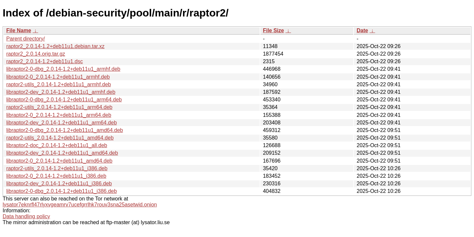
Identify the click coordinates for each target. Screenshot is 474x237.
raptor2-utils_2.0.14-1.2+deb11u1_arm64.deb (59, 107)
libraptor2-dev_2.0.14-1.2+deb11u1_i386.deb (59, 183)
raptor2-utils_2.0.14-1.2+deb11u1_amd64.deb (60, 138)
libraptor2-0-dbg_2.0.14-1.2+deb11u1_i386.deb (61, 191)
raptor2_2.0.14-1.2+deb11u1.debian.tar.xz (55, 46)
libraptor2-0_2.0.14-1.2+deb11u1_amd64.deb (59, 161)
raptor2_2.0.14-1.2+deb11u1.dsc (44, 61)
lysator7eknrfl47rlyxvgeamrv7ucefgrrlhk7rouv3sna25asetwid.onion (80, 204)
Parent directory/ (25, 38)
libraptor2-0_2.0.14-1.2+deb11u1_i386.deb (56, 176)
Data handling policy (26, 216)
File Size (273, 30)
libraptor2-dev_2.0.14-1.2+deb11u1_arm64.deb (61, 122)
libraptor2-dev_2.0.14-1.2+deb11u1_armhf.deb (60, 92)
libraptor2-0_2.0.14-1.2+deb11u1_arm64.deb (58, 115)
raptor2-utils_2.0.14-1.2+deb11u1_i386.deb (56, 168)
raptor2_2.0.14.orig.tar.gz (35, 54)
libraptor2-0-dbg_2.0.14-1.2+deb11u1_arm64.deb (64, 99)
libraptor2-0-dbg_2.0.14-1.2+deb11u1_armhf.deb (63, 69)
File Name (18, 30)
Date (362, 30)
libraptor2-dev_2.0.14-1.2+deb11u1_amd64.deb (62, 153)
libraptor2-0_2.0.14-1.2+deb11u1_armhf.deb (58, 77)
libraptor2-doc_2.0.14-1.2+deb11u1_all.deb (56, 145)
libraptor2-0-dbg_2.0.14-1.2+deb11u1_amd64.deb (64, 130)
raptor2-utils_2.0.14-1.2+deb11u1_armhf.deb (58, 84)
